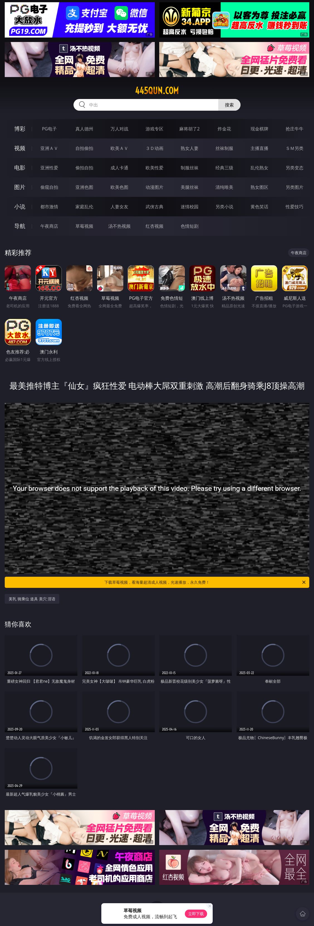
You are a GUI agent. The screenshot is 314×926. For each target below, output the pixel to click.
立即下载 (196, 913)
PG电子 (49, 129)
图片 (19, 187)
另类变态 (294, 168)
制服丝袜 (189, 168)
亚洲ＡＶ (49, 148)
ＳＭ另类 (294, 148)
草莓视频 (84, 226)
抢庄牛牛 (294, 129)
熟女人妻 (189, 148)
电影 (19, 167)
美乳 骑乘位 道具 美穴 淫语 (32, 598)
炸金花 (224, 129)
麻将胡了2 (189, 129)
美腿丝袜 (189, 187)
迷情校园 (189, 207)
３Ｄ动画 (154, 148)
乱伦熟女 (259, 168)
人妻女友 (119, 207)
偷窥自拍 (49, 187)
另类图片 (294, 187)
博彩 (19, 128)
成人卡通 (119, 168)
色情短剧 (189, 226)
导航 (19, 226)
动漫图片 (154, 187)
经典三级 (224, 168)
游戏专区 (154, 129)
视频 (19, 148)
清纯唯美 (224, 187)
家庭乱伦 (84, 207)
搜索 (229, 105)
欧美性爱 (154, 168)
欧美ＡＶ (119, 148)
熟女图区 (259, 187)
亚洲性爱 (49, 168)
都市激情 (49, 207)
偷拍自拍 (84, 168)
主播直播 (259, 148)
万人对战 (119, 129)
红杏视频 (154, 226)
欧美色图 (119, 187)
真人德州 (84, 129)
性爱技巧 (294, 207)
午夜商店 (49, 226)
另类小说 (224, 207)
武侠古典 (154, 207)
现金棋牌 (259, 129)
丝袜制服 (224, 148)
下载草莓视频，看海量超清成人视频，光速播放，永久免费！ (205, 582)
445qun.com (157, 90)
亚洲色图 (84, 187)
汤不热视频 (119, 226)
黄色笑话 (259, 207)
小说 (19, 206)
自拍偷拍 (84, 148)
